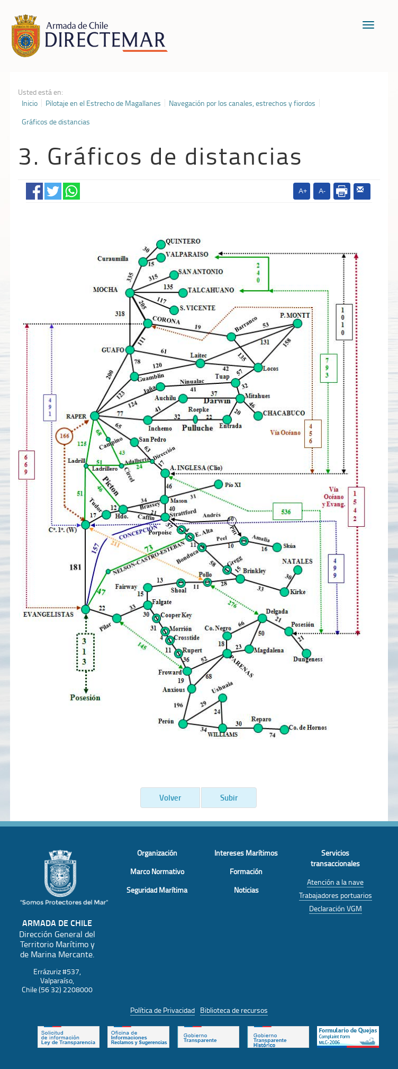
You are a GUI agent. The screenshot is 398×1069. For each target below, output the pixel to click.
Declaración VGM (335, 908)
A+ (302, 191)
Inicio (30, 103)
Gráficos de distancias (56, 122)
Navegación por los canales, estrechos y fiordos (242, 103)
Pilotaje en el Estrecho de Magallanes (103, 103)
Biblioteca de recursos (234, 1010)
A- (322, 191)
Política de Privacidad (162, 1010)
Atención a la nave (335, 882)
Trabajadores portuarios (335, 895)
